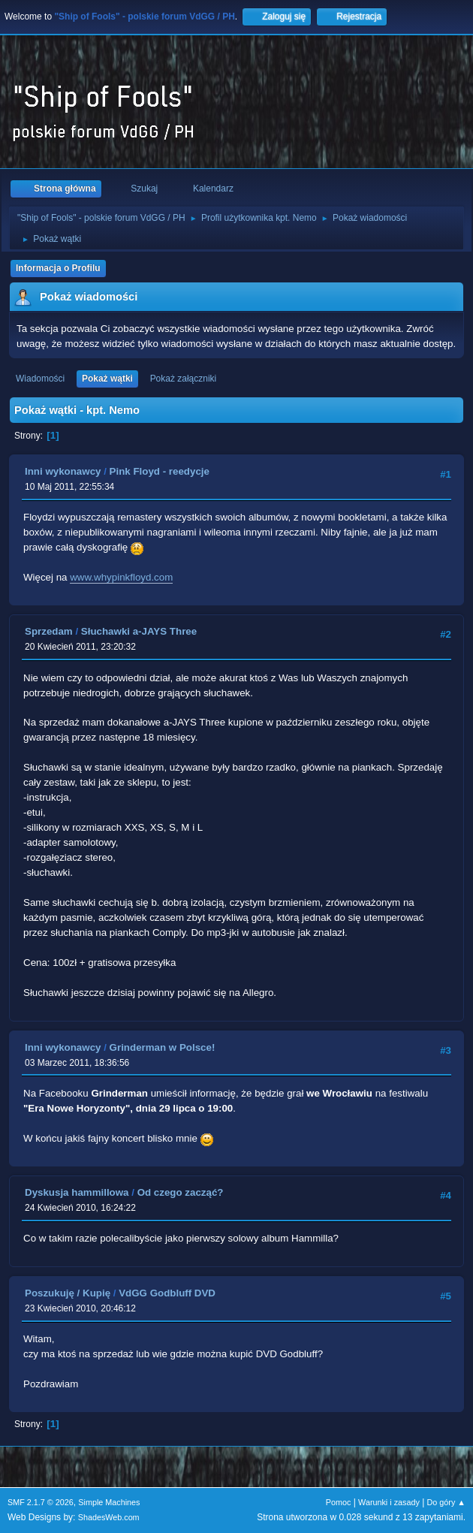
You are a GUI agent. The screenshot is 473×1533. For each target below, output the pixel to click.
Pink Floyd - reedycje (159, 471)
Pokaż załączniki (183, 378)
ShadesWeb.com (109, 1517)
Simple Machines (109, 1502)
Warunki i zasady (389, 1502)
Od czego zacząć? (180, 1192)
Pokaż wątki (107, 378)
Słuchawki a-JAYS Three (139, 631)
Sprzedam (49, 631)
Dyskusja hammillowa (77, 1192)
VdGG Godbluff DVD (167, 1293)
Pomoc (338, 1502)
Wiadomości (40, 378)
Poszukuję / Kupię (67, 1293)
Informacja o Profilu (58, 268)
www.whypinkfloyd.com (121, 577)
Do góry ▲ (446, 1502)
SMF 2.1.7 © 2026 (41, 1502)
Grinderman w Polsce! (162, 1047)
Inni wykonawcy (63, 471)
